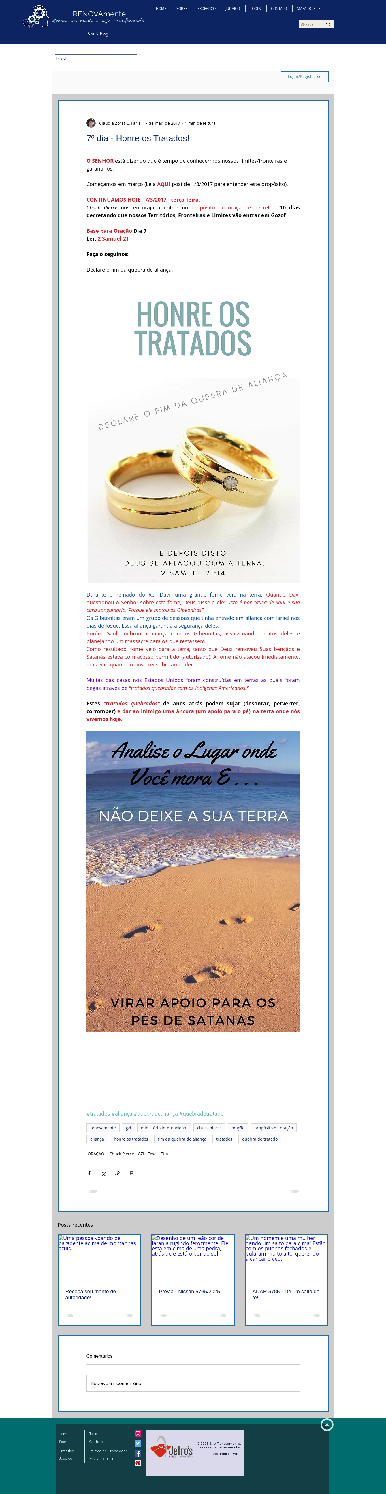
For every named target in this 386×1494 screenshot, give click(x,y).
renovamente (103, 1128)
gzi (128, 1128)
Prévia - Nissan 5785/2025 (189, 1291)
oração (237, 1128)
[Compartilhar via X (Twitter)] (103, 1173)
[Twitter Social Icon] (138, 1443)
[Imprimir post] (131, 1173)
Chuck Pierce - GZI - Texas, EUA (138, 1153)
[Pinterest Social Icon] (138, 1463)
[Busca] (307, 25)
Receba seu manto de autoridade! (90, 1294)
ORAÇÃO (96, 1153)
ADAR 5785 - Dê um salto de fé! (286, 1294)
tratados (224, 1139)
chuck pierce (209, 1128)
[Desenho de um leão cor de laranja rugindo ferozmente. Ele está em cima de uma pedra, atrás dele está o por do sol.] (193, 1258)
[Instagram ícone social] (138, 1433)
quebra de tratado (260, 1139)
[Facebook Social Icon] (138, 1453)
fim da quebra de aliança (182, 1139)
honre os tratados (131, 1139)
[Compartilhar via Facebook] (89, 1173)
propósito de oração (273, 1128)
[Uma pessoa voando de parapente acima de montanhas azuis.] (100, 1258)
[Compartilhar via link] (117, 1173)
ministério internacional (164, 1128)
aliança (97, 1139)
